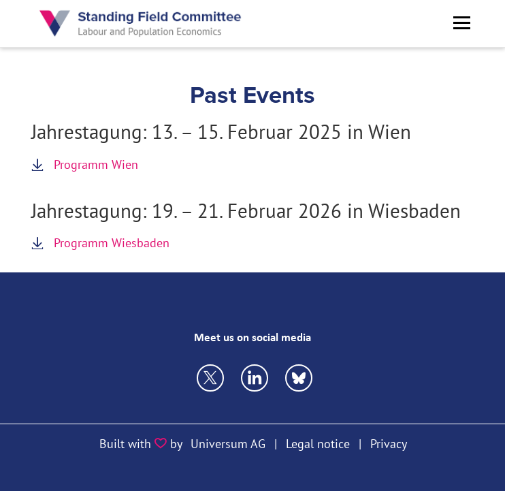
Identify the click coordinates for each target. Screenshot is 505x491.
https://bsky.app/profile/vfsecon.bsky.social (254, 378)
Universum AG (228, 444)
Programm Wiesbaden (111, 243)
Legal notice (318, 444)
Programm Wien (96, 164)
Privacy (388, 444)
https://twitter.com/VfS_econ (210, 378)
